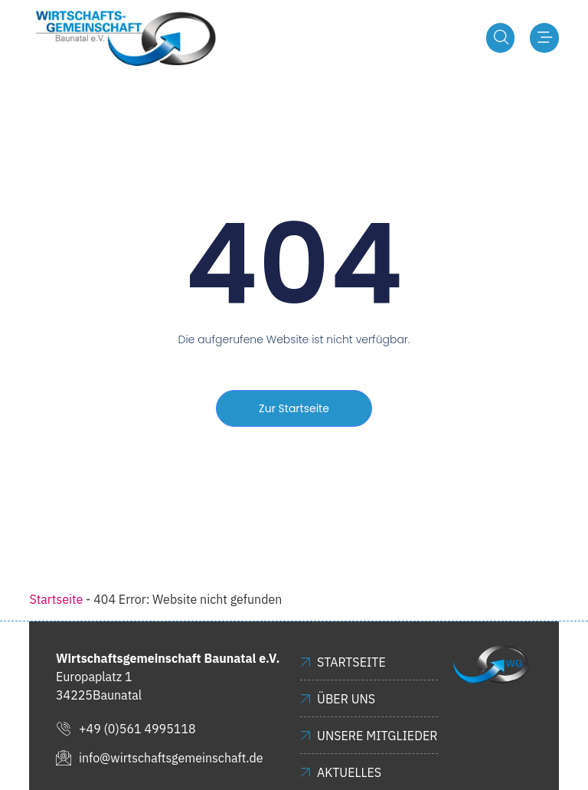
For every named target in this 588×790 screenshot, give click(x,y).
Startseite (56, 600)
